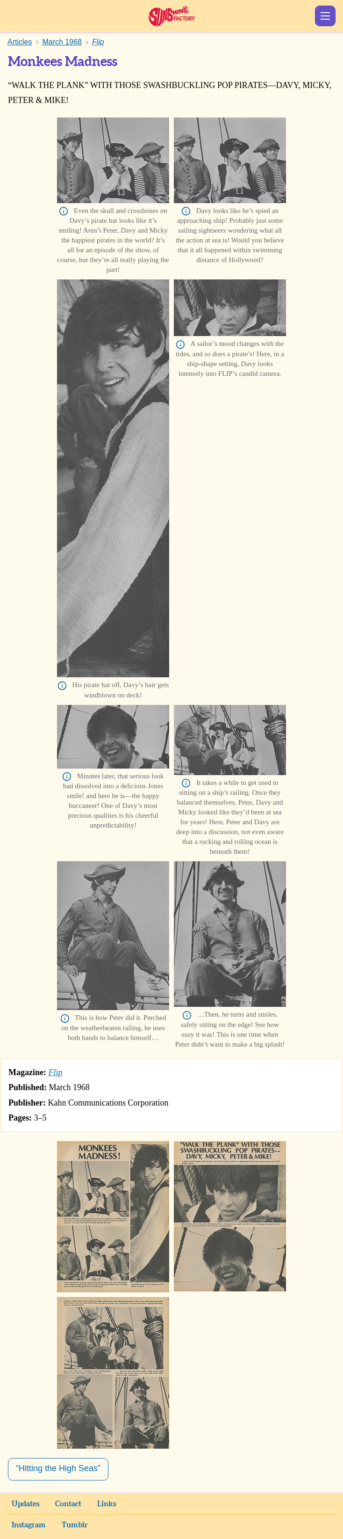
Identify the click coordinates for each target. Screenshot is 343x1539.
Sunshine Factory (172, 16)
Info (63, 211)
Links (106, 1504)
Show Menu (325, 16)
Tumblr (75, 1525)
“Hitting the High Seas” (58, 1468)
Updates (25, 1504)
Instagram (29, 1525)
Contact (68, 1504)
